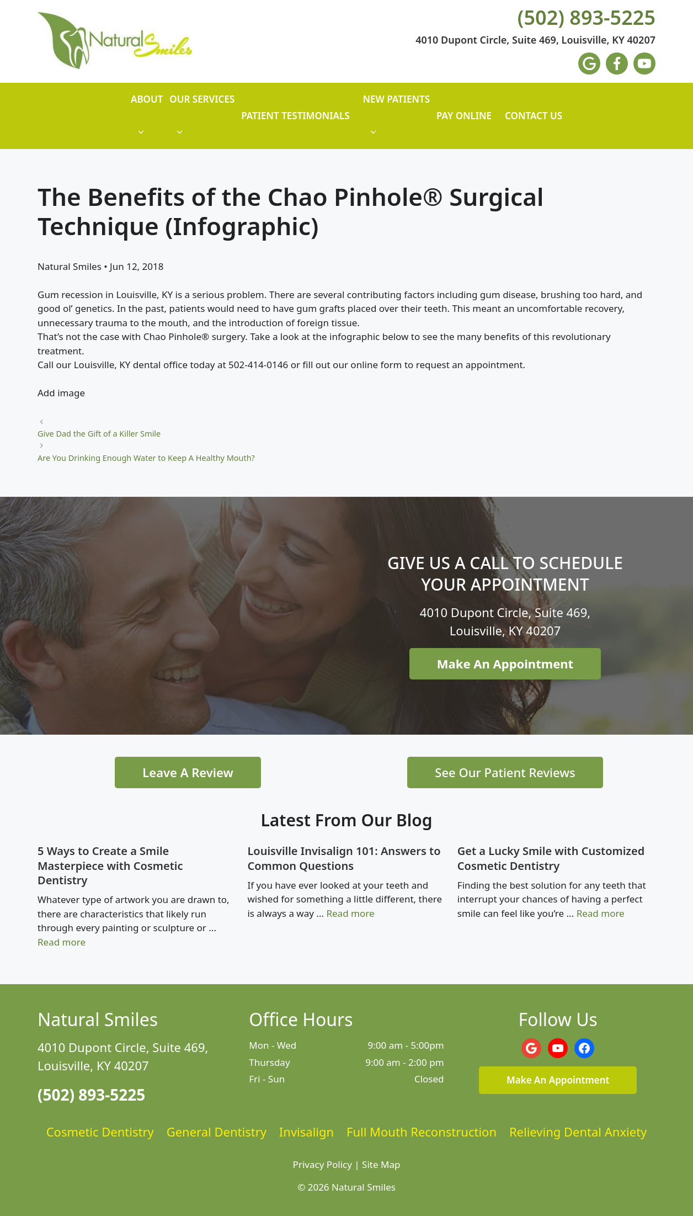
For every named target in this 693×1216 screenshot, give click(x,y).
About (147, 121)
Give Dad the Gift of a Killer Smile (99, 433)
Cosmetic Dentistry (100, 1131)
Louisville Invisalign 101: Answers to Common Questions (343, 858)
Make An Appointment (505, 663)
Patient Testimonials (295, 115)
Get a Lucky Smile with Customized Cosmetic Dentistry (550, 858)
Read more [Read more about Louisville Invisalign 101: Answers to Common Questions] (350, 913)
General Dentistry (216, 1131)
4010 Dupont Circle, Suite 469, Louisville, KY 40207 (535, 40)
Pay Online (464, 115)
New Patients (396, 121)
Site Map (381, 1164)
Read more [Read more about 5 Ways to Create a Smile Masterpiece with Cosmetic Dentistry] (62, 942)
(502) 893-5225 (586, 18)
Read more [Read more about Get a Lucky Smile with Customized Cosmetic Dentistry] (601, 913)
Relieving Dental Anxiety (578, 1131)
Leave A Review (187, 772)
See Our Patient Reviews (505, 772)
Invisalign (306, 1131)
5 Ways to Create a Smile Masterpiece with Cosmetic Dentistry (110, 865)
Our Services (201, 121)
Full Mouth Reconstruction (421, 1131)
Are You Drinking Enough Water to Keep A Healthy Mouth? (146, 458)
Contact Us (533, 115)
